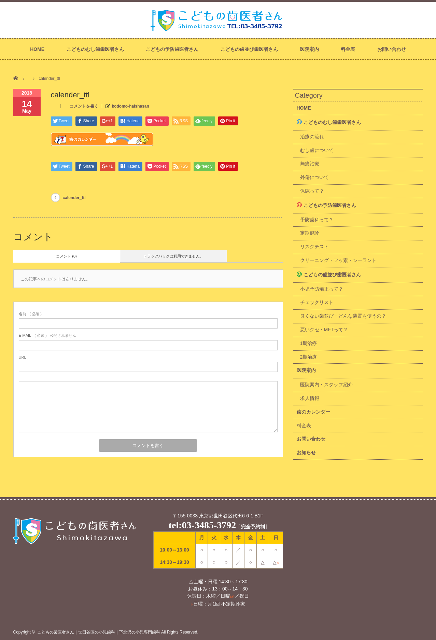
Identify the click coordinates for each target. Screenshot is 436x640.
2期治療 (308, 357)
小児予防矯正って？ (321, 289)
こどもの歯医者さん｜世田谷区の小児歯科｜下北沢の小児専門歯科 (98, 632)
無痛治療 (309, 163)
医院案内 (309, 49)
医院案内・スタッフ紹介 (326, 384)
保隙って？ (312, 191)
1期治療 (308, 343)
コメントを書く (84, 106)
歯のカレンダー (313, 412)
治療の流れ (312, 136)
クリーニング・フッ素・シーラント (338, 260)
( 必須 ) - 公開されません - (49, 335)
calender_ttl (74, 197)
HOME (37, 49)
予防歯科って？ (317, 219)
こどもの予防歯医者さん (172, 49)
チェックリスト (317, 302)
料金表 (348, 49)
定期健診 (309, 233)
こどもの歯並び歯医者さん (249, 49)
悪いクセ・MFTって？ (324, 329)
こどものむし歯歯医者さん (95, 49)
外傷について (314, 177)
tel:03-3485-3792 (202, 525)
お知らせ (306, 452)
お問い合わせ (391, 49)
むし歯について (317, 150)
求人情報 (309, 398)
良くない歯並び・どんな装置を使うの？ (343, 316)
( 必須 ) (30, 314)
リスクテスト (314, 246)
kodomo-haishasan (130, 106)
